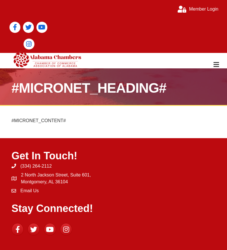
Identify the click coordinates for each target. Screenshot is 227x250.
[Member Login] (196, 9)
